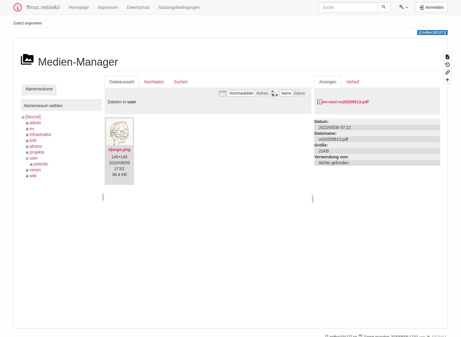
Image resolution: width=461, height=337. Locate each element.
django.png (119, 149)
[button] (403, 7)
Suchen (181, 81)
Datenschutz (138, 7)
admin (35, 122)
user (34, 158)
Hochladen (154, 81)
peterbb (41, 164)
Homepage (79, 7)
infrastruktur (40, 134)
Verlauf (352, 81)
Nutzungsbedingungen (179, 7)
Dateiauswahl (121, 81)
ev (32, 128)
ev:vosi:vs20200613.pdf (345, 101)
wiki (33, 175)
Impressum (108, 7)
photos (36, 146)
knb (33, 140)
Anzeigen (327, 81)
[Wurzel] (33, 116)
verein (35, 169)
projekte (37, 152)
